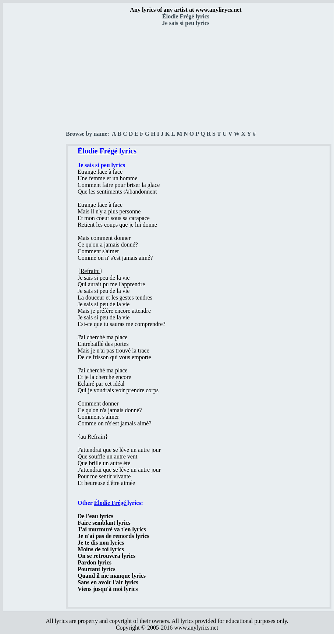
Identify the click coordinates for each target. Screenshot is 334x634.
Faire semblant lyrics (104, 523)
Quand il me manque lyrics (112, 576)
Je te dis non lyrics (101, 542)
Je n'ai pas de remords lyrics (113, 536)
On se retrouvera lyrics (106, 556)
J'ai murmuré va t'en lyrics (112, 529)
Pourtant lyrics (97, 569)
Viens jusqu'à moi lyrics (108, 589)
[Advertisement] (35, 129)
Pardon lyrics (94, 562)
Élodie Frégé (111, 503)
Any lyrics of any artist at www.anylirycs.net (185, 10)
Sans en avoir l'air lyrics (108, 582)
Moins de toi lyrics (101, 549)
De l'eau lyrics (95, 516)
